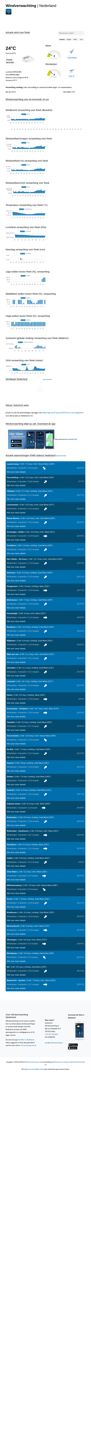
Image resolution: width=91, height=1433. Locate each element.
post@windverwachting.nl (54, 1043)
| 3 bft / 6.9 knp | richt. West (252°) (33, 831)
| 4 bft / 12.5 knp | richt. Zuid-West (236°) (30, 477)
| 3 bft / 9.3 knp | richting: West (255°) (28, 845)
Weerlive (72, 1062)
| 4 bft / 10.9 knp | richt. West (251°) (31, 532)
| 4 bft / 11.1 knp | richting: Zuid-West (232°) (30, 668)
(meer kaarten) (47, 379)
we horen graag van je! (28, 1045)
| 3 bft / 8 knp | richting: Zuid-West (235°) (28, 763)
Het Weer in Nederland (26, 1040)
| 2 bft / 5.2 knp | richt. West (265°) (27, 872)
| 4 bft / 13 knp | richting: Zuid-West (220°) (30, 545)
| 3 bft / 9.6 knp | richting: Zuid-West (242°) (28, 858)
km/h (75, 39)
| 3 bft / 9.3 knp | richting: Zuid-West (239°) (30, 573)
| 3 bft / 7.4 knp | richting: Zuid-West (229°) (28, 749)
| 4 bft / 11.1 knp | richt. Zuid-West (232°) (30, 654)
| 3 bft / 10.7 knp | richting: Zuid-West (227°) (30, 681)
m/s (81, 39)
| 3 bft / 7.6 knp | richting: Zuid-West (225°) (28, 899)
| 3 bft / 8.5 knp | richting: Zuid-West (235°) (27, 967)
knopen (69, 39)
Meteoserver (58, 1062)
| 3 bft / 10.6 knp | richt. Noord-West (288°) (31, 736)
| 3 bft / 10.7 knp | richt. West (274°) (33, 709)
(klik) (31, 416)
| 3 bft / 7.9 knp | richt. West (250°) (31, 980)
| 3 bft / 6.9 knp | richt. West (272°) (28, 926)
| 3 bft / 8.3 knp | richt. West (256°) (28, 804)
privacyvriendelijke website (35, 1069)
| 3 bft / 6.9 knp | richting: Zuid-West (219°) (29, 790)
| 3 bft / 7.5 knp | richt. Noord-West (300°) (31, 464)
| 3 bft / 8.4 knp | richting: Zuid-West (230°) (30, 912)
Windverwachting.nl (32, 1062)
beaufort (62, 39)
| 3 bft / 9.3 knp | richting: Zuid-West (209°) (29, 722)
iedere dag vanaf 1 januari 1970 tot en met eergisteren (62, 413)
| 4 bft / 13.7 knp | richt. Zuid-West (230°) (35, 559)
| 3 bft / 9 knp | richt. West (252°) (26, 613)
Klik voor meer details (16, 472)
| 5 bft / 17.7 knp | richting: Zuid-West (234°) (30, 491)
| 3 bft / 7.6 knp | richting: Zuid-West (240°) (29, 777)
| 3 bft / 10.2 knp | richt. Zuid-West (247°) (30, 505)
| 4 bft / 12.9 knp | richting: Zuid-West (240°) (30, 627)
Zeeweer (66, 1062)
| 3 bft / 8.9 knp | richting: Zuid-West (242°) (30, 641)
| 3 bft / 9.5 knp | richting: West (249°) (26, 695)
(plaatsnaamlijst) (61, 456)
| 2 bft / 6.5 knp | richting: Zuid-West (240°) (30, 817)
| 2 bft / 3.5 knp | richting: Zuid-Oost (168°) (30, 953)
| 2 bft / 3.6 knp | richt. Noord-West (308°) (32, 885)
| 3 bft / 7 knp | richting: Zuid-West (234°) (30, 600)
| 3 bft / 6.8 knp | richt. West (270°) (27, 940)
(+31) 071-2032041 (51, 1034)
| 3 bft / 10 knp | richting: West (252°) (28, 586)
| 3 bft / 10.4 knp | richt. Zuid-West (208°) (31, 518)
